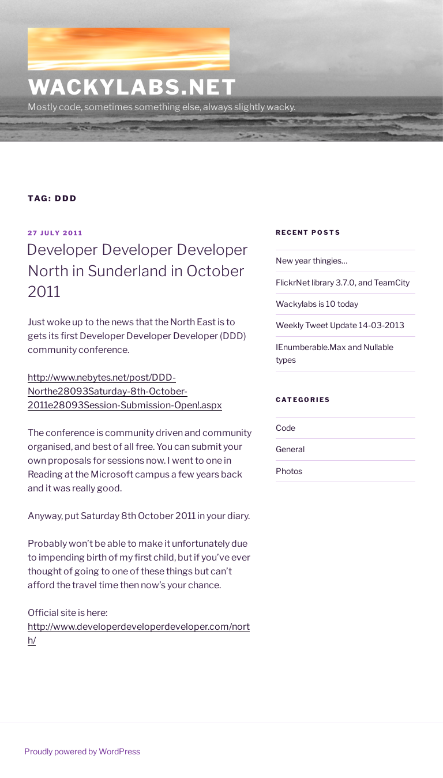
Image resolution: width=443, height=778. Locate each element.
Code (285, 428)
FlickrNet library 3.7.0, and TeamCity (343, 282)
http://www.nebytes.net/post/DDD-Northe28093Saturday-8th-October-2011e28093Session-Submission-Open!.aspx (125, 391)
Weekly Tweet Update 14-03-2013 (340, 325)
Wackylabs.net (132, 87)
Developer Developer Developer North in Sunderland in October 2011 (137, 270)
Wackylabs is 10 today (317, 304)
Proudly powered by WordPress (82, 751)
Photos (289, 471)
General (290, 449)
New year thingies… (311, 260)
